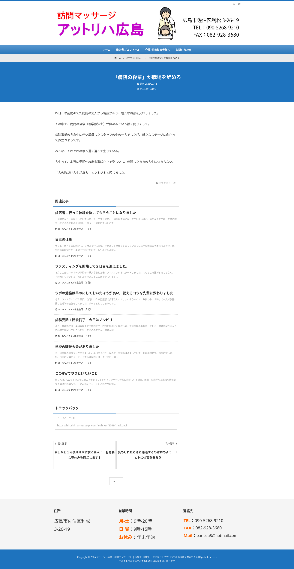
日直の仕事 (63, 239)
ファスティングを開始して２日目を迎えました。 (92, 266)
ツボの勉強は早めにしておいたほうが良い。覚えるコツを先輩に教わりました (114, 293)
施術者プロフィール (128, 49)
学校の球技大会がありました (77, 346)
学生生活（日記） (149, 88)
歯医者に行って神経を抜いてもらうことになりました (95, 212)
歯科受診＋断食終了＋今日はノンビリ (83, 320)
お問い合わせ (183, 49)
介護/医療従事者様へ (157, 49)
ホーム (106, 49)
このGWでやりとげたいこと (76, 373)
